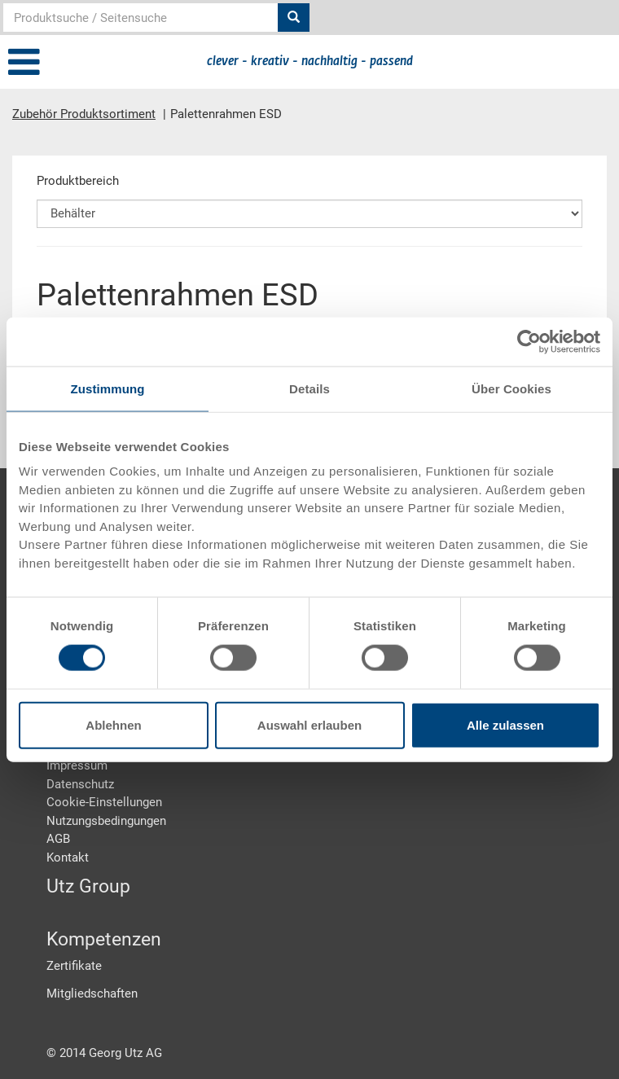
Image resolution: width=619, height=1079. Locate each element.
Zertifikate (74, 965)
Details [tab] (309, 388)
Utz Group (88, 886)
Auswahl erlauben (309, 725)
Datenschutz (80, 784)
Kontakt (67, 857)
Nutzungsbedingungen (106, 821)
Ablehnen (113, 725)
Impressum (77, 765)
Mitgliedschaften (92, 993)
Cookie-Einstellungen (104, 802)
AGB (58, 838)
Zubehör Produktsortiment (84, 114)
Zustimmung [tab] (108, 388)
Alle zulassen (505, 725)
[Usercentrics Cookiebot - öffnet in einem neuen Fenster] (529, 341)
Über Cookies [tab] (511, 388)
